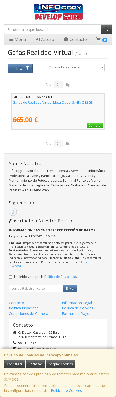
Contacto (75, 39)
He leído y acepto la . (45, 276)
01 (58, 84)
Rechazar (35, 364)
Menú (17, 39)
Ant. (48, 84)
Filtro (21, 68)
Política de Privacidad (60, 276)
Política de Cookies (66, 390)
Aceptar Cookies (61, 364)
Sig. (67, 84)
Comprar (95, 125)
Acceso (44, 39)
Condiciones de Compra (28, 313)
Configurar (14, 364)
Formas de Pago (75, 313)
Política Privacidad (24, 308)
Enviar (70, 288)
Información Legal (77, 302)
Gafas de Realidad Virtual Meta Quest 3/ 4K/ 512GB (53, 102)
